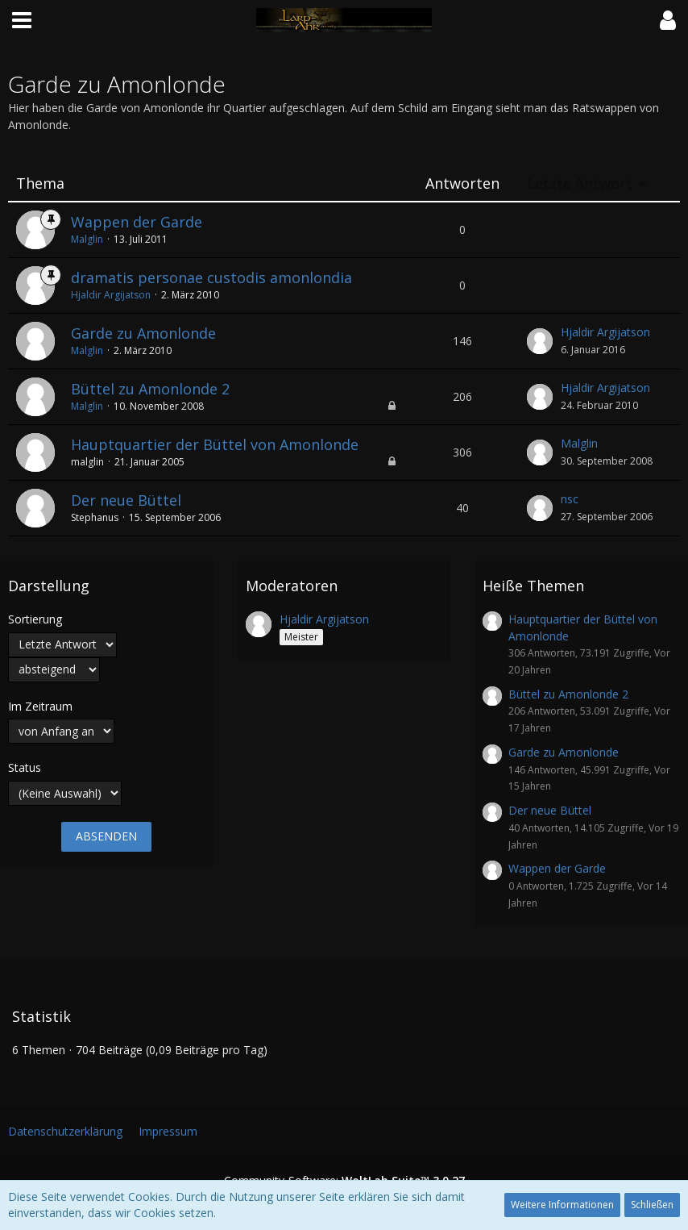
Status (24, 767)
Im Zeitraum (40, 706)
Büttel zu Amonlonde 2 (150, 388)
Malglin (87, 239)
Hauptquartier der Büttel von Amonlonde (215, 444)
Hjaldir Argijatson (111, 295)
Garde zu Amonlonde (143, 333)
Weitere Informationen (562, 1204)
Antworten (462, 183)
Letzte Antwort (579, 183)
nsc (569, 499)
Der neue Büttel (126, 500)
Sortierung (35, 619)
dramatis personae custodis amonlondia (211, 277)
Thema (40, 183)
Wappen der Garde (136, 221)
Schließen (652, 1204)
